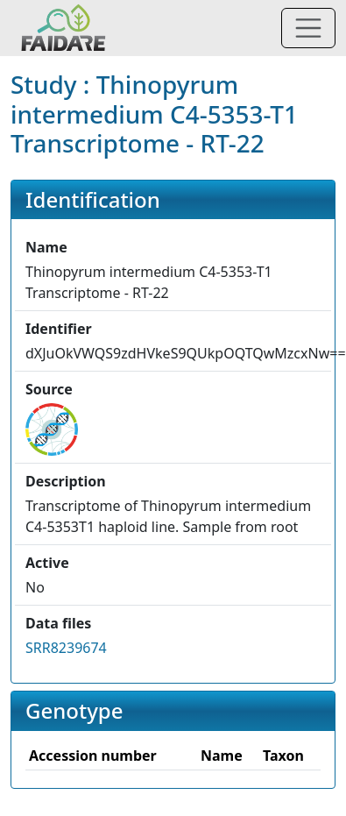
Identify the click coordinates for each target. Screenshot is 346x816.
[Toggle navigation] (308, 28)
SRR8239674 (66, 647)
